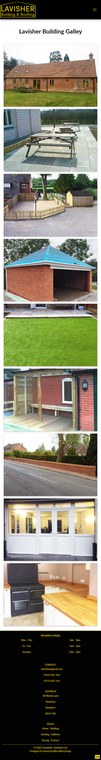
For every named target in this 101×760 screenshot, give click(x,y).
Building (54, 728)
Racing (45, 740)
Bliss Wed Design (62, 751)
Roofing (45, 734)
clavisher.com (61, 747)
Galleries (55, 734)
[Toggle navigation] (95, 9)
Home (45, 728)
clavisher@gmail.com (52, 669)
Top (97, 756)
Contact (55, 740)
